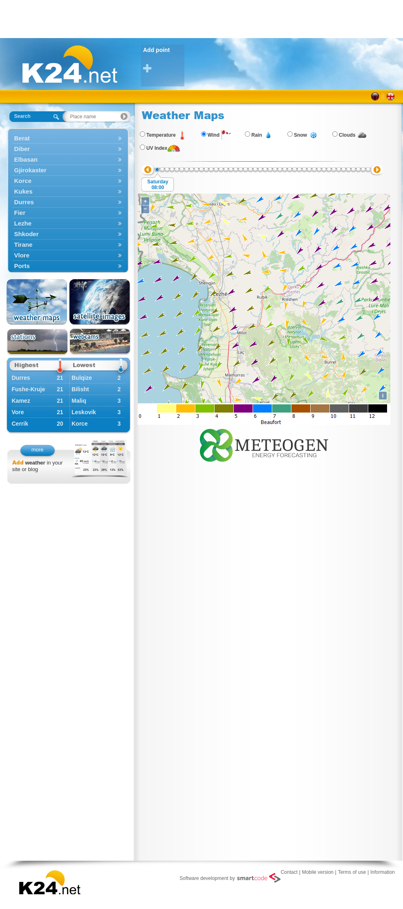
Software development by (229, 878)
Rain (256, 135)
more (37, 450)
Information (382, 872)
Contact (289, 872)
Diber (68, 149)
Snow (300, 135)
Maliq (79, 400)
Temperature (161, 135)
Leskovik (84, 412)
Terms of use (352, 872)
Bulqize (82, 377)
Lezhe (68, 223)
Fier (68, 213)
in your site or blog (37, 466)
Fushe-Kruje (28, 389)
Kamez (21, 400)
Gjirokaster (68, 170)
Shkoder (68, 234)
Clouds (347, 135)
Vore (18, 412)
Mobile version (318, 872)
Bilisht (80, 389)
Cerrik (20, 423)
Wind (213, 135)
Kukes (68, 191)
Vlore (68, 255)
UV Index (156, 148)
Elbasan (68, 159)
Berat (68, 138)
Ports (68, 266)
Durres (68, 202)
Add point (163, 60)
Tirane (68, 244)
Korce (68, 181)
